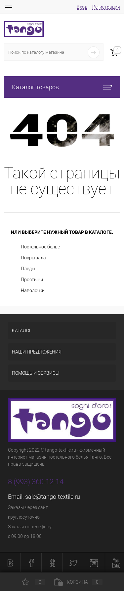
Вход (82, 7)
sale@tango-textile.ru (52, 496)
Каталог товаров (62, 87)
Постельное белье (40, 246)
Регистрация (106, 7)
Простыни (32, 279)
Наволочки (33, 290)
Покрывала (33, 257)
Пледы (28, 268)
